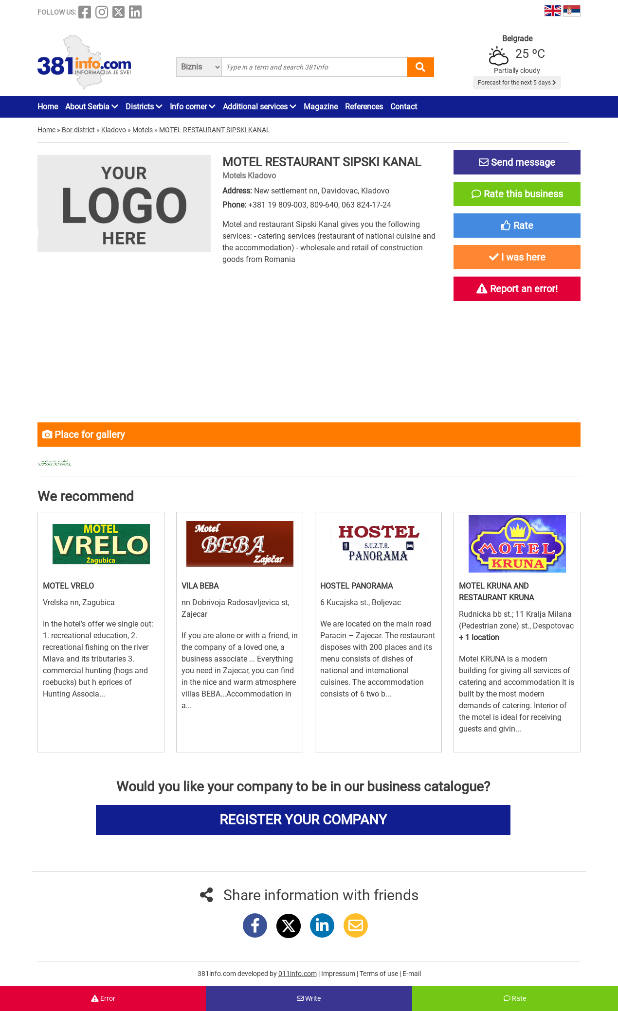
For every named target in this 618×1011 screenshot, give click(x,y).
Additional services (259, 106)
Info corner (193, 106)
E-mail (411, 973)
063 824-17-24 (366, 204)
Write (309, 998)
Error (103, 998)
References (364, 106)
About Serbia (91, 106)
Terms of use (380, 973)
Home (47, 106)
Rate (515, 998)
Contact (403, 106)
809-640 (324, 204)
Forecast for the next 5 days (517, 82)
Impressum (339, 973)
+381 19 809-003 (277, 204)
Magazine (321, 106)
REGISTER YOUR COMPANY (303, 820)
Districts (144, 106)
